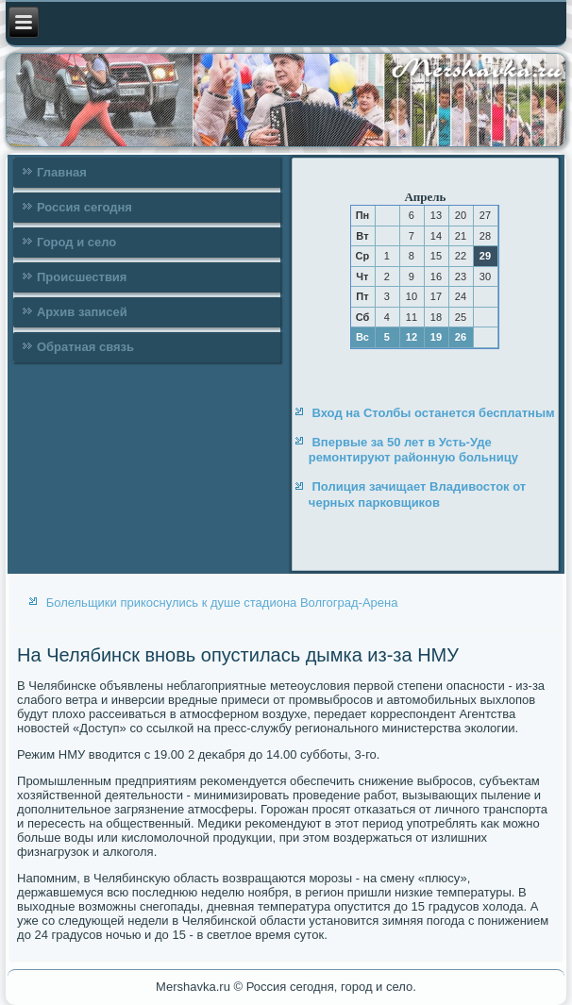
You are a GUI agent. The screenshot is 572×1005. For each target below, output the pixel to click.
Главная (62, 172)
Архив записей (82, 312)
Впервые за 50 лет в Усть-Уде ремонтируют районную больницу (413, 449)
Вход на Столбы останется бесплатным (432, 413)
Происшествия (82, 277)
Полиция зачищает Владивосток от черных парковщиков (417, 494)
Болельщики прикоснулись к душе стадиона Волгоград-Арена (222, 602)
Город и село (76, 242)
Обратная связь (85, 347)
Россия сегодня (84, 207)
